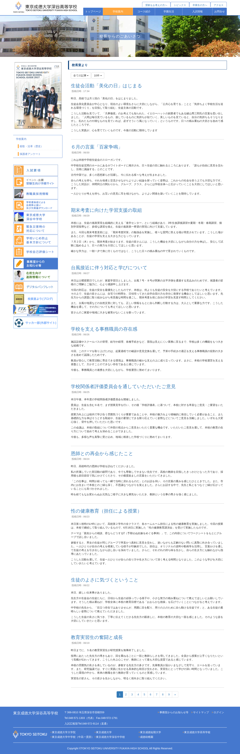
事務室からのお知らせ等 (174, 712)
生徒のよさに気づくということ (105, 579)
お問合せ (219, 11)
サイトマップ (201, 712)
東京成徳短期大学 (150, 732)
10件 (98, 75)
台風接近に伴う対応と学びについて (109, 267)
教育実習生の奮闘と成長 (97, 637)
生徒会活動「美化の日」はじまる (106, 85)
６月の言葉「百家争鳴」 (97, 146)
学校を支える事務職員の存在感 (104, 329)
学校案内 (118, 11)
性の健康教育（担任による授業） (106, 510)
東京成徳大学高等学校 (197, 732)
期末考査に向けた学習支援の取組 (106, 210)
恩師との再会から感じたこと (102, 453)
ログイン (219, 712)
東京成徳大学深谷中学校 (110, 736)
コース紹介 (144, 11)
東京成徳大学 (104, 732)
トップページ (93, 11)
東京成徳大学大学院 (64, 732)
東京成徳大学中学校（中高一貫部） (73, 736)
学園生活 (169, 11)
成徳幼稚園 (146, 736)
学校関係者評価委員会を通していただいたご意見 (123, 386)
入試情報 (197, 11)
